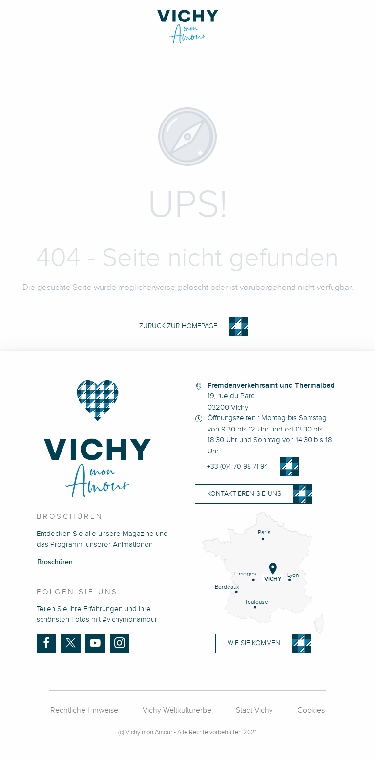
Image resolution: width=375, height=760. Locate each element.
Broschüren (55, 562)
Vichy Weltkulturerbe (177, 710)
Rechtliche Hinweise (84, 710)
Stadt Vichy (254, 710)
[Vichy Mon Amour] (187, 26)
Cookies (311, 710)
